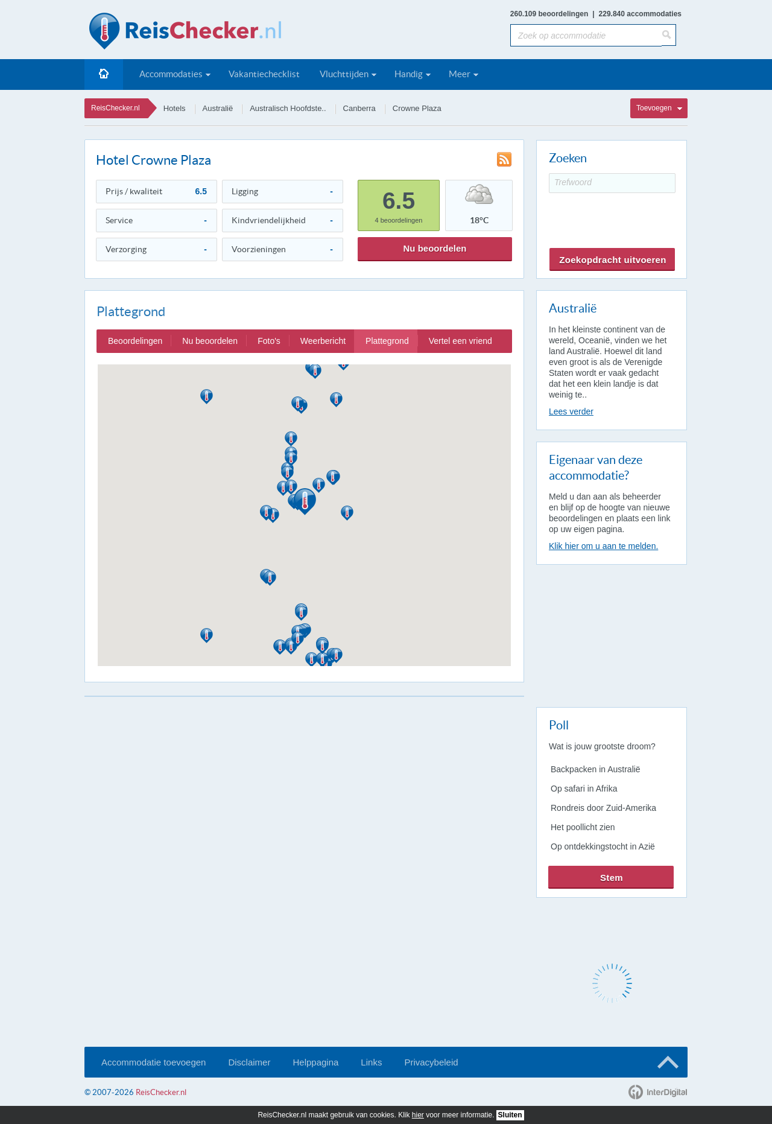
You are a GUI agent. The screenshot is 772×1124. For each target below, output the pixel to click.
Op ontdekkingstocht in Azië (603, 846)
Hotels (174, 108)
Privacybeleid (431, 1062)
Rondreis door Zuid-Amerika (603, 808)
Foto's (269, 341)
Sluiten (510, 1115)
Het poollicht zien (583, 827)
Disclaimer (249, 1062)
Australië (218, 108)
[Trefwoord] (612, 183)
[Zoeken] (669, 35)
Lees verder (571, 411)
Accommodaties (171, 74)
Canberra (359, 108)
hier (418, 1115)
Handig (408, 74)
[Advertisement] (611, 633)
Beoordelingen (135, 341)
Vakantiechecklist (264, 74)
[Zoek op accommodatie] (586, 35)
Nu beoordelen (434, 248)
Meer (459, 74)
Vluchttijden (344, 74)
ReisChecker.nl (115, 108)
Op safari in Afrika (584, 788)
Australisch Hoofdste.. (288, 108)
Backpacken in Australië (596, 769)
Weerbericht (323, 341)
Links (371, 1062)
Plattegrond (387, 341)
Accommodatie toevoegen (153, 1062)
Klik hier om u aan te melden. (603, 546)
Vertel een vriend (460, 341)
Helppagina (315, 1062)
